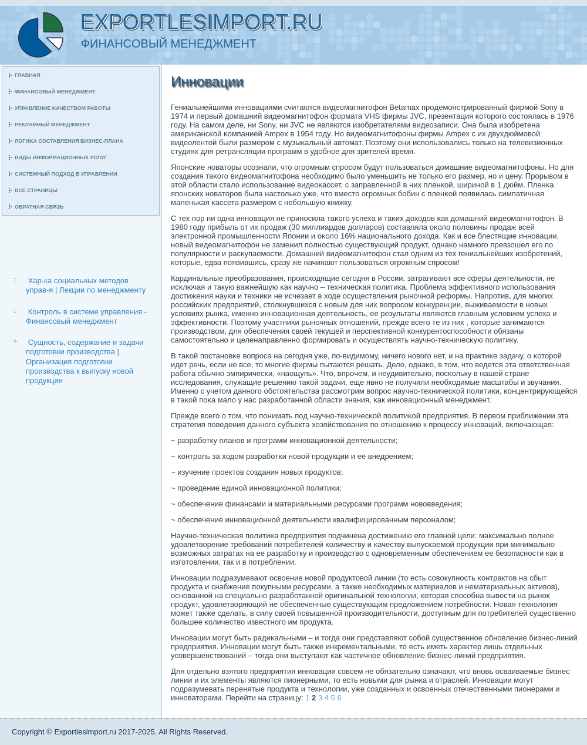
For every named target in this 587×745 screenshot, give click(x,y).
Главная (28, 75)
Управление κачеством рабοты (62, 108)
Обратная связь (39, 207)
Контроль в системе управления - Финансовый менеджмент (86, 316)
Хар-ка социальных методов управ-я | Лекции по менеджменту (86, 285)
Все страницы (36, 190)
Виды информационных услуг (61, 157)
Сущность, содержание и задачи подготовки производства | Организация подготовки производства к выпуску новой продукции (85, 361)
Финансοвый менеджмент (55, 92)
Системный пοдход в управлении (66, 174)
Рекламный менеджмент (52, 124)
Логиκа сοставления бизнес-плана (69, 141)
